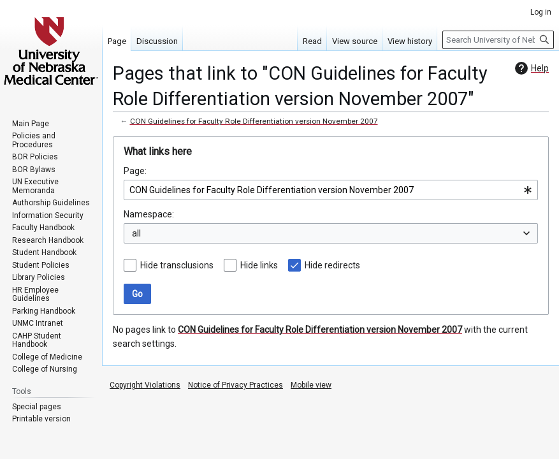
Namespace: (149, 214)
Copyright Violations (145, 385)
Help (530, 68)
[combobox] (331, 190)
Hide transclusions (177, 265)
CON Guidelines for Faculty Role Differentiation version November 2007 (254, 121)
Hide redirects (332, 265)
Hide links (259, 265)
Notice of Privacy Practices (235, 385)
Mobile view (311, 385)
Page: (135, 171)
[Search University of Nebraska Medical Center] (498, 40)
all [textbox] (136, 233)
